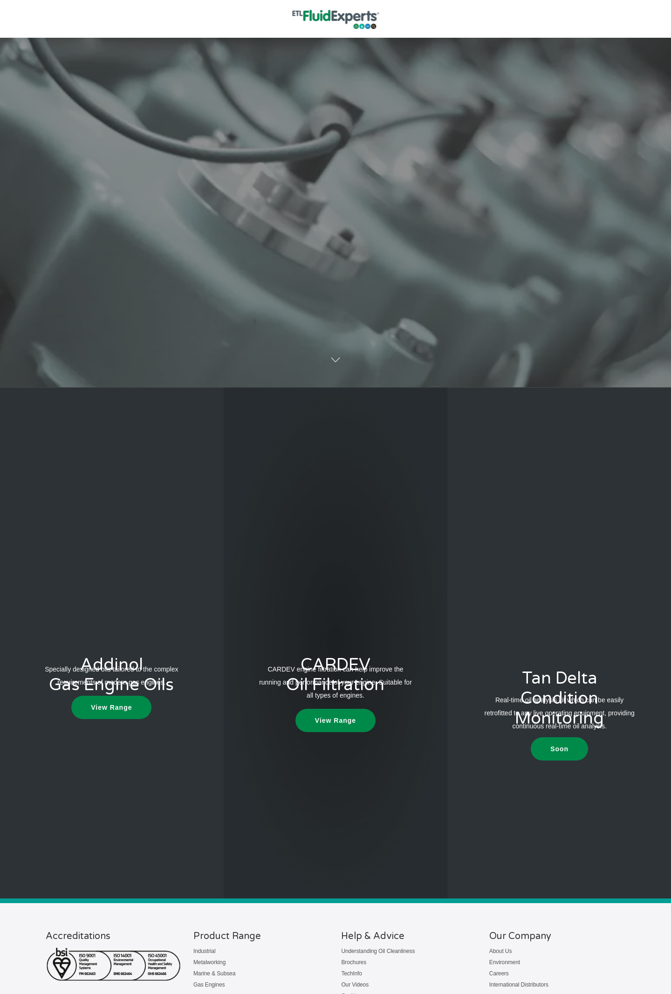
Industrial (204, 951)
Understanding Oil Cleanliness (378, 951)
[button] (559, 749)
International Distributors (518, 984)
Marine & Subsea (214, 973)
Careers (499, 973)
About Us (500, 951)
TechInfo (351, 973)
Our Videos (355, 984)
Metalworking (209, 962)
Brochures (353, 962)
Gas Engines (209, 984)
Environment (504, 962)
